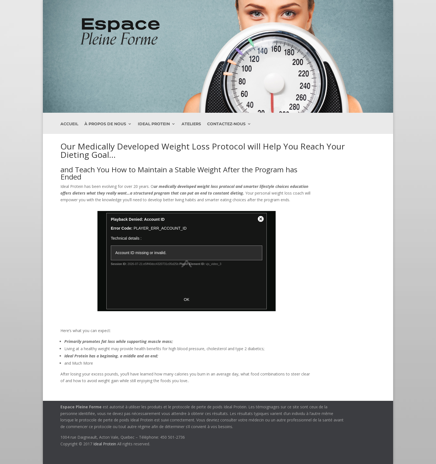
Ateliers (191, 124)
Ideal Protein (154, 124)
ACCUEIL (69, 124)
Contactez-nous (226, 124)
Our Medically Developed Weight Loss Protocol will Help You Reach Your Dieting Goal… (202, 150)
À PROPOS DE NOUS (105, 124)
